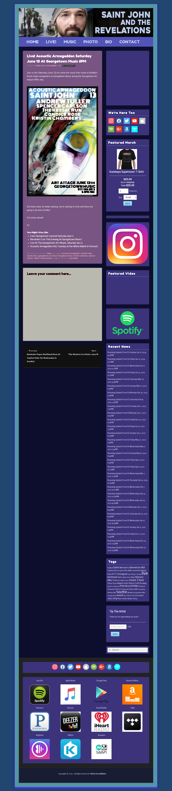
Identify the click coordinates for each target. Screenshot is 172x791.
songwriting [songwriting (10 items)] (112, 596)
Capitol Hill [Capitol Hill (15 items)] (112, 571)
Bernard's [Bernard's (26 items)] (124, 568)
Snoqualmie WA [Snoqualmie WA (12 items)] (139, 593)
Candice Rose (32, 256)
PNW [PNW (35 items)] (134, 586)
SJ (59, 66)
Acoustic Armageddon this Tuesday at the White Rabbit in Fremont (64, 246)
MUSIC (70, 41)
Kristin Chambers (81, 256)
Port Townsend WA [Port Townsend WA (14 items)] (125, 589)
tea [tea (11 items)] (125, 596)
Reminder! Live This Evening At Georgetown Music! (56, 239)
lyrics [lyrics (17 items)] (120, 577)
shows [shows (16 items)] (130, 593)
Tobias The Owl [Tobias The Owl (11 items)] (132, 596)
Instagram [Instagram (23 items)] (123, 574)
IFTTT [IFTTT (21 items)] (114, 574)
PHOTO (90, 41)
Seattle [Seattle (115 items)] (121, 592)
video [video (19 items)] (110, 599)
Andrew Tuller (86, 253)
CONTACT (129, 41)
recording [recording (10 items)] (141, 589)
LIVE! (51, 41)
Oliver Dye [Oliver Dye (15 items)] (112, 583)
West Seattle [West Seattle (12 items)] (122, 599)
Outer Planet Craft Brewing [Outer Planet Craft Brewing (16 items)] (134, 583)
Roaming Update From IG (118, 353)
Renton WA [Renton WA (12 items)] (112, 593)
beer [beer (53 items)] (116, 567)
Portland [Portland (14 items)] (141, 586)
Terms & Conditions (98, 774)
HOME (33, 41)
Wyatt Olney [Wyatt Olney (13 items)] (132, 599)
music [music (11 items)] (126, 580)
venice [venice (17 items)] (141, 596)
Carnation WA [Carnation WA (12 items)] (122, 571)
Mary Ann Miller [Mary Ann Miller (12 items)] (129, 577)
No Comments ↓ (68, 66)
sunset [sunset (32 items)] (120, 595)
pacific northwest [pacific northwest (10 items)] (114, 586)
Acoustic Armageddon (71, 253)
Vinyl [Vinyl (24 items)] (115, 598)
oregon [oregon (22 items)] (119, 583)
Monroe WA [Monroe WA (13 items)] (119, 580)
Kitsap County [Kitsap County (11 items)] (136, 574)
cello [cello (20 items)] (129, 571)
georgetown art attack (48, 256)
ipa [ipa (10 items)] (129, 574)
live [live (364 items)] (145, 573)
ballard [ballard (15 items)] (110, 568)
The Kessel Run (46, 258)
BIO (108, 41)
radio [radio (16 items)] (135, 589)
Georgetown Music (65, 256)
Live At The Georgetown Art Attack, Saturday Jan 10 (56, 243)
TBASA (36, 258)
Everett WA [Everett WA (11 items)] (136, 571)
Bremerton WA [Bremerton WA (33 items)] (137, 567)
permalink (73, 258)
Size (120, 198)
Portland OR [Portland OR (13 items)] (112, 589)
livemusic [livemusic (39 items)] (113, 577)
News (49, 253)
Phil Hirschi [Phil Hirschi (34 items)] (126, 586)
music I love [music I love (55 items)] (136, 580)
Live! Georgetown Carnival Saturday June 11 (52, 236)
